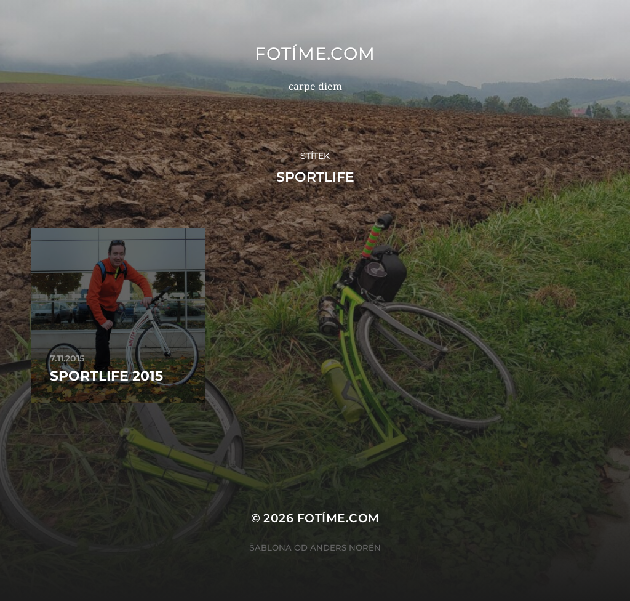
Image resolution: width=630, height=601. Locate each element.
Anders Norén (345, 547)
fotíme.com (315, 53)
